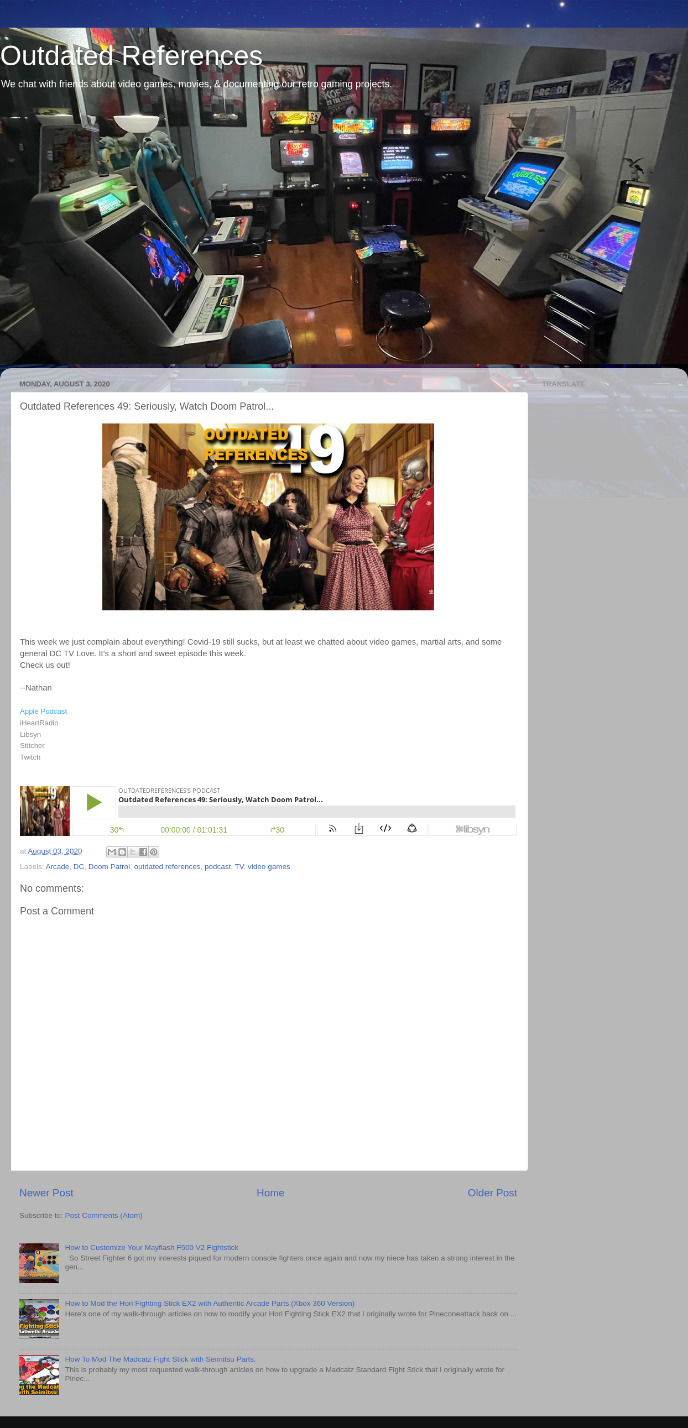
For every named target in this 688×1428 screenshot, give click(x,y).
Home (270, 1193)
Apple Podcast (43, 711)
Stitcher (32, 745)
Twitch (30, 757)
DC (79, 866)
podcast (218, 866)
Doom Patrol (109, 866)
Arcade (58, 866)
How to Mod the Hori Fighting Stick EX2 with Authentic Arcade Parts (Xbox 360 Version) (210, 1303)
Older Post (492, 1193)
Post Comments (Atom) (104, 1215)
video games (269, 866)
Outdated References (131, 55)
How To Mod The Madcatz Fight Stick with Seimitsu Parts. (160, 1359)
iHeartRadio (39, 723)
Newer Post (46, 1193)
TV (239, 866)
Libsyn (30, 734)
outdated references (167, 866)
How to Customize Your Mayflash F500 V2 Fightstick (151, 1247)
